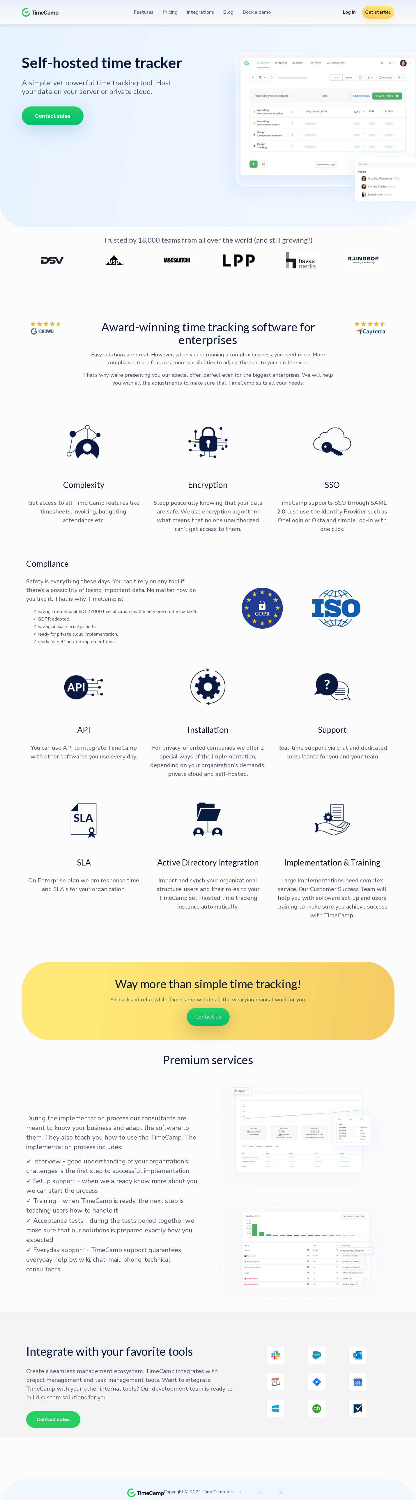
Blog (228, 12)
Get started (378, 12)
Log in (349, 12)
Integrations (200, 12)
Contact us (208, 1016)
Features (143, 12)
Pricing (170, 12)
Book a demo (257, 12)
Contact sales (52, 116)
